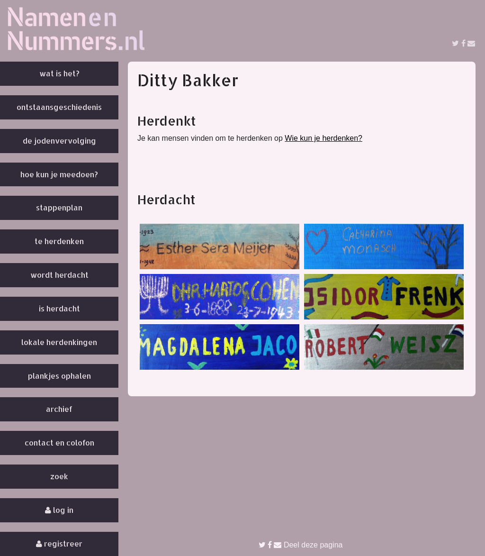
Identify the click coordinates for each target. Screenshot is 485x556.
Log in (59, 510)
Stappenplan (59, 207)
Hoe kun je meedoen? (59, 174)
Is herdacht (59, 308)
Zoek (59, 476)
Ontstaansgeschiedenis (59, 107)
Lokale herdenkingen (59, 342)
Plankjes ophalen (59, 376)
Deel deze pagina (301, 545)
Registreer (59, 543)
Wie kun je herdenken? (323, 138)
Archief (59, 409)
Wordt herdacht (59, 275)
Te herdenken (59, 241)
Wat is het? (59, 73)
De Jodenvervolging (59, 141)
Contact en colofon (59, 442)
